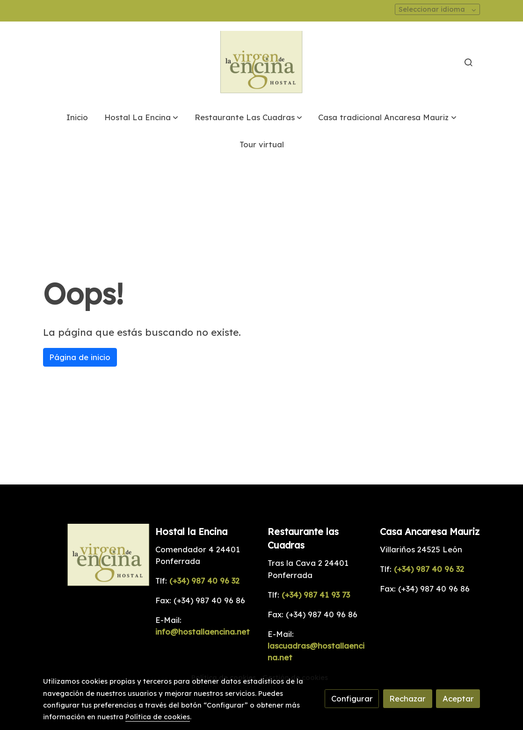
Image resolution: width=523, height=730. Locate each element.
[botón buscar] (468, 62)
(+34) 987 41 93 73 (314, 595)
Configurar (352, 698)
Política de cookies (157, 716)
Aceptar (458, 698)
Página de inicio (79, 357)
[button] (141, 117)
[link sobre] (93, 555)
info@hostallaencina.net (202, 631)
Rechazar (407, 698)
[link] (261, 62)
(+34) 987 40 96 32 (204, 580)
